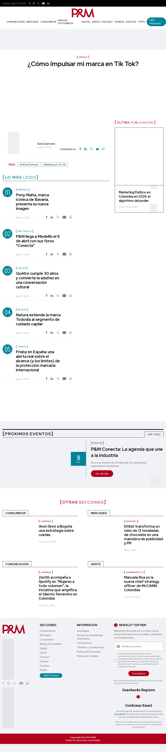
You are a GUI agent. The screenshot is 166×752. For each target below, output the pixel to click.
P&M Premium (154, 21)
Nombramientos (134, 572)
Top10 (141, 21)
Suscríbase (83, 631)
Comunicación (15, 21)
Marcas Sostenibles (65, 22)
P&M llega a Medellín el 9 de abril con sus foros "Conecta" (38, 241)
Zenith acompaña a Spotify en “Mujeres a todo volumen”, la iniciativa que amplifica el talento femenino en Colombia (58, 588)
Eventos (131, 21)
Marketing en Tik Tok (55, 164)
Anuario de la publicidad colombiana (90, 637)
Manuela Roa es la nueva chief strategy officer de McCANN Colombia (141, 583)
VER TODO (154, 434)
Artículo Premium (29, 164)
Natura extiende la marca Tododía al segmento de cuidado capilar (38, 319)
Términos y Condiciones (90, 647)
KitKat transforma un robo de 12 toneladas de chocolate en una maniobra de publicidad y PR (143, 535)
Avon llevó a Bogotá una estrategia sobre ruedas (56, 530)
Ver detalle (102, 473)
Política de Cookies (87, 656)
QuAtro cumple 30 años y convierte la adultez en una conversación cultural (37, 280)
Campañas (46, 521)
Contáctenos (84, 643)
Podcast (107, 21)
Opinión (119, 21)
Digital (86, 21)
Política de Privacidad (89, 651)
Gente (96, 21)
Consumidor (48, 21)
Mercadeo (32, 21)
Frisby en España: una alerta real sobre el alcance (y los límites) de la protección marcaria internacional (38, 360)
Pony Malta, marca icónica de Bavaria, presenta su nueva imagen (32, 201)
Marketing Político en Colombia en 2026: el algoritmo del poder (134, 196)
